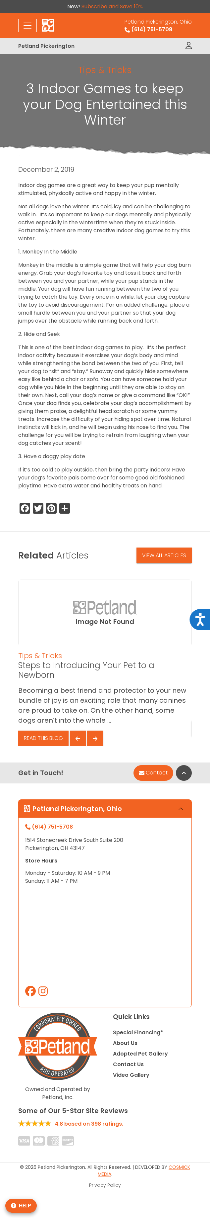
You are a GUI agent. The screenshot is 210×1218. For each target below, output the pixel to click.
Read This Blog (43, 738)
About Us (125, 1043)
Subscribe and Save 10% (112, 6)
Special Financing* (138, 1032)
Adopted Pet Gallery (140, 1054)
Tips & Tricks (105, 70)
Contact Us (128, 1064)
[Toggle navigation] (27, 25)
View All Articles (164, 555)
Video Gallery (131, 1075)
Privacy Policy (105, 1185)
